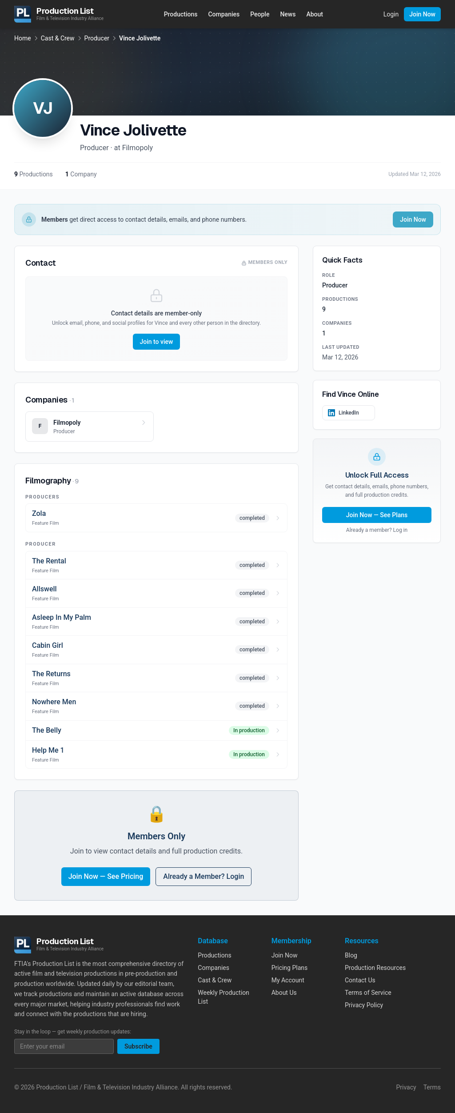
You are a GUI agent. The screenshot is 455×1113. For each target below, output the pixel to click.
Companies (223, 14)
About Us (284, 992)
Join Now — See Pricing (106, 876)
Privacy (406, 1087)
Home (22, 38)
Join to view (156, 341)
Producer (97, 38)
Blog (351, 955)
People (259, 14)
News (287, 14)
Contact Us (360, 980)
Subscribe (138, 1046)
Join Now (422, 14)
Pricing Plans (289, 967)
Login (391, 14)
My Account (287, 980)
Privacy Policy (364, 1005)
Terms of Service (368, 992)
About (314, 14)
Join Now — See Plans (377, 515)
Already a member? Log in (376, 530)
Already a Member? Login (203, 876)
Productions (181, 14)
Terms (432, 1087)
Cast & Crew (58, 38)
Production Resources (375, 967)
